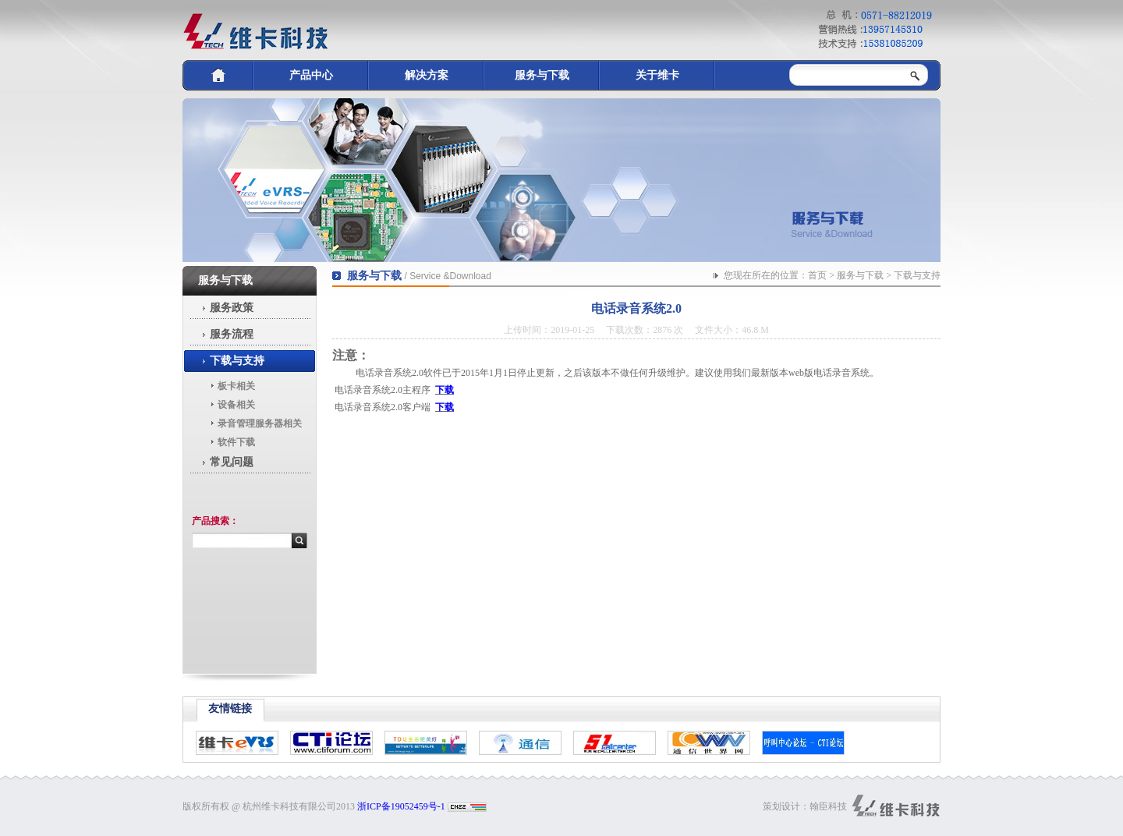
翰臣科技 (828, 806)
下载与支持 (237, 361)
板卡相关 (236, 386)
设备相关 (236, 404)
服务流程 (231, 334)
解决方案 (426, 75)
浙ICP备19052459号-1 (401, 806)
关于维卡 (657, 75)
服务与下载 (542, 75)
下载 (444, 389)
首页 (817, 275)
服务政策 (231, 308)
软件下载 (236, 442)
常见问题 (231, 462)
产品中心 (311, 75)
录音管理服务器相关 (260, 423)
